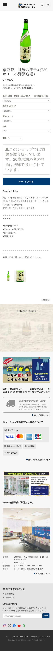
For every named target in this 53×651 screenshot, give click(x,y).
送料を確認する (27, 88)
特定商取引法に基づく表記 (40, 636)
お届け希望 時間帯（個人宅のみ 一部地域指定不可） (26, 96)
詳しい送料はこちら (42, 415)
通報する (46, 300)
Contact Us (9, 598)
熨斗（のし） (8, 116)
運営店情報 (9, 594)
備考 (5, 126)
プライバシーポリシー (20, 636)
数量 (5, 138)
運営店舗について (43, 574)
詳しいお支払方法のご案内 (39, 460)
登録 (46, 616)
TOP (7, 636)
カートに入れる (26, 182)
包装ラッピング (9, 106)
